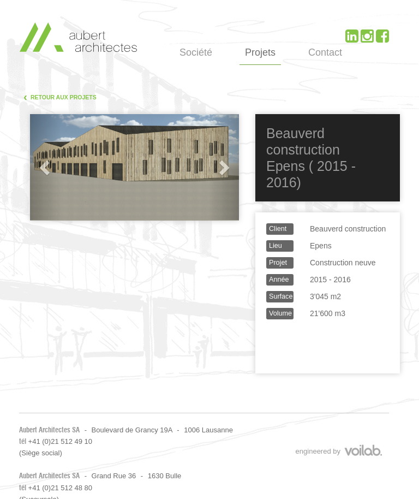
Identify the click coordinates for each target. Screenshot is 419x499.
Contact (325, 52)
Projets (260, 52)
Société (195, 52)
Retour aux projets (60, 96)
